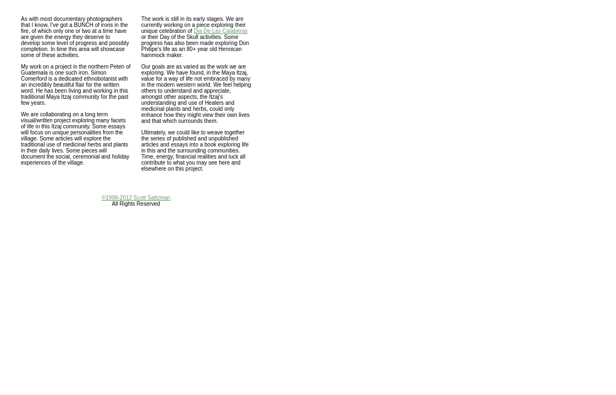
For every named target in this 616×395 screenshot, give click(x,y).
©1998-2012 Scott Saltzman (136, 198)
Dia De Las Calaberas (221, 31)
